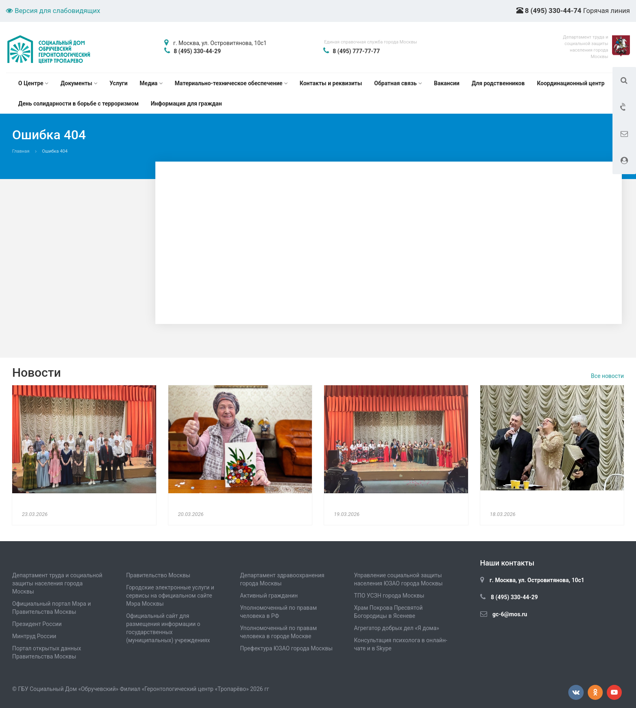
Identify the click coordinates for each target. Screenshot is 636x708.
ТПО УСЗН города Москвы (389, 595)
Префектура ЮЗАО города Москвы (286, 648)
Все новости (607, 376)
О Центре (33, 83)
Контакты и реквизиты (331, 83)
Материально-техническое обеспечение (231, 83)
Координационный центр (571, 83)
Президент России (37, 624)
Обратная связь (398, 83)
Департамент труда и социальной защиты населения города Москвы (57, 583)
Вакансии (447, 83)
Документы (78, 83)
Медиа (151, 83)
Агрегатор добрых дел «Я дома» (396, 628)
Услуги (118, 83)
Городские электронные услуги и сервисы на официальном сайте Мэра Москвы (170, 595)
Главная (21, 151)
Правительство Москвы (158, 575)
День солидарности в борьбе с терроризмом (78, 103)
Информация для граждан (186, 103)
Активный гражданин (269, 595)
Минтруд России (34, 636)
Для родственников (498, 83)
